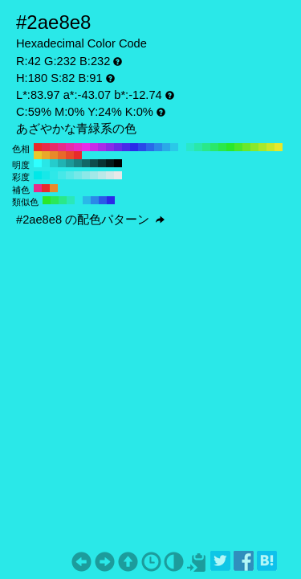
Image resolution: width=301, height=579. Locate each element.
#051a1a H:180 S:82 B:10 (110, 163)
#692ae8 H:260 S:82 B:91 (118, 147)
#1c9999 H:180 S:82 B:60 (70, 163)
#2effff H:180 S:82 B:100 (38, 163)
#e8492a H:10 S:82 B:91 (70, 155)
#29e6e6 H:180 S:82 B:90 (46, 163)
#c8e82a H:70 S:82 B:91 (270, 147)
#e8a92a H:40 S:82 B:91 (46, 155)
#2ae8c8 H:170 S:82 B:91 (190, 147)
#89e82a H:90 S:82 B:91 (254, 147)
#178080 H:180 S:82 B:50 (78, 163)
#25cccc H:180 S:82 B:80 (54, 163)
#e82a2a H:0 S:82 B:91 (78, 155)
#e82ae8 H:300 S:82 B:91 (86, 147)
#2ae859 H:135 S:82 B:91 (55, 200)
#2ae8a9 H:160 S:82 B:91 (198, 147)
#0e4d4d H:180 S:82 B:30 (94, 163)
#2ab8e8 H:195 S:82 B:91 (87, 200)
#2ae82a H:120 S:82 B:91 (230, 147)
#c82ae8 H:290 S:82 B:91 (94, 147)
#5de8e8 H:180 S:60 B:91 (70, 175)
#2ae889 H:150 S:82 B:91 (206, 147)
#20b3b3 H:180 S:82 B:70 (62, 163)
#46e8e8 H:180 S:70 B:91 (62, 175)
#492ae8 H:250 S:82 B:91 (126, 147)
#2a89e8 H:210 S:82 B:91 (158, 147)
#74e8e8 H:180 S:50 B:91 (78, 175)
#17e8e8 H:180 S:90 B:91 (46, 175)
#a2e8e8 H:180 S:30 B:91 (94, 175)
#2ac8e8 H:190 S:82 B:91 (174, 147)
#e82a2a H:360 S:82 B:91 (38, 147)
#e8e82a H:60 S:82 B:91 (279, 147)
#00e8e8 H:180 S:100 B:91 (38, 175)
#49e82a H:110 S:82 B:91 (238, 147)
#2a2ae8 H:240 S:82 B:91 (134, 147)
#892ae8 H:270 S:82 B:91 (110, 147)
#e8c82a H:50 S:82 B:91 (38, 155)
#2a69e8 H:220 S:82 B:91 (150, 147)
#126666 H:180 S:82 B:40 (86, 163)
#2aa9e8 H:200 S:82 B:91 (166, 147)
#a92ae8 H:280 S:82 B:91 (102, 147)
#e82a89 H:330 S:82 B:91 (62, 147)
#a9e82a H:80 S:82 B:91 (262, 147)
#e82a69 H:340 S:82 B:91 (54, 147)
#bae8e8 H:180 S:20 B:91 (102, 175)
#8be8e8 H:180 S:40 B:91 (86, 175)
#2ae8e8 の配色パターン (90, 219)
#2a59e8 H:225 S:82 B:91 (103, 200)
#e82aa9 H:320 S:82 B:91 (70, 147)
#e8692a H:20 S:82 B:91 (62, 155)
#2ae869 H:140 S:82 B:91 (214, 147)
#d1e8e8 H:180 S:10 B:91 (110, 175)
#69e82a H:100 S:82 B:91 (246, 147)
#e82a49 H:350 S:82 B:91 (46, 147)
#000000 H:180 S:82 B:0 (118, 163)
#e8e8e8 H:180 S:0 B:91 (118, 175)
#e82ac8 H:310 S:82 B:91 (78, 147)
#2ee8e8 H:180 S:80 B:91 (54, 175)
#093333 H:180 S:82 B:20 (102, 163)
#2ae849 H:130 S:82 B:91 (222, 147)
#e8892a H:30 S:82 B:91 (54, 155)
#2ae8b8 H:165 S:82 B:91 (71, 200)
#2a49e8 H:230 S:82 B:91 (142, 147)
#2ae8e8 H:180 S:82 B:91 (182, 147)
